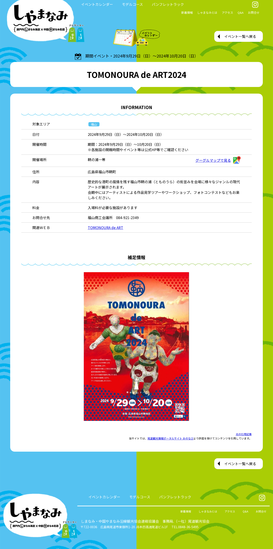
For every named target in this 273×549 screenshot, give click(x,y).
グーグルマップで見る (218, 160)
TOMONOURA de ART (105, 227)
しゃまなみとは (207, 12)
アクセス (227, 12)
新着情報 (187, 12)
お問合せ (253, 12)
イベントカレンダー (97, 4)
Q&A (241, 12)
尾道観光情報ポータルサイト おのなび (170, 438)
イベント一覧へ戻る (240, 36)
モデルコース (132, 4)
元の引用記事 (244, 434)
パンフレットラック (168, 4)
